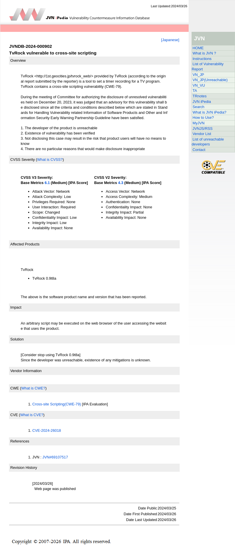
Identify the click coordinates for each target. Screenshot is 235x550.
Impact (15, 307)
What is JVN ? (204, 53)
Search (199, 107)
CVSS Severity (22, 159)
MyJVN (199, 123)
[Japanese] (170, 40)
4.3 (120, 183)
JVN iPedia (202, 101)
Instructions (202, 59)
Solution (17, 339)
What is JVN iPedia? (210, 112)
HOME (198, 48)
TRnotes (200, 96)
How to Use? (203, 117)
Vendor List (202, 134)
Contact (199, 149)
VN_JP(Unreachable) (210, 80)
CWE (14, 388)
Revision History (23, 467)
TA (195, 90)
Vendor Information (26, 371)
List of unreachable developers (208, 142)
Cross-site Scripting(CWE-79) (56, 404)
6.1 (47, 183)
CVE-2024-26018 (46, 430)
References (19, 441)
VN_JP (198, 74)
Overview (18, 60)
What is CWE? (33, 388)
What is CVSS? (50, 159)
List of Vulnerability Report (208, 66)
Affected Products (25, 244)
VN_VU (199, 85)
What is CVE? (31, 415)
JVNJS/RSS (203, 128)
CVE (14, 415)
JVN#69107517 (55, 457)
